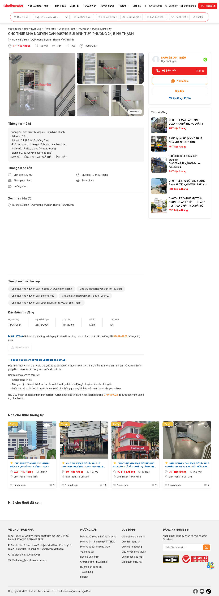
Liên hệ (137, 6)
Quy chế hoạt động (132, 546)
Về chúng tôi (87, 551)
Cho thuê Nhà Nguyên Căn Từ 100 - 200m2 (85, 295)
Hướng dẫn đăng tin (91, 566)
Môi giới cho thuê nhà (133, 536)
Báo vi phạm (20, 347)
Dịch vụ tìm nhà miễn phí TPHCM (97, 541)
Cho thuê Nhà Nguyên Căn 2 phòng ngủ (33, 295)
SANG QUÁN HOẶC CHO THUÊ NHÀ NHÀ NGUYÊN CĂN (185, 140)
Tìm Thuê (60, 6)
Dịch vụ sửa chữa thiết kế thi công (98, 536)
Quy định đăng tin (131, 541)
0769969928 (120, 336)
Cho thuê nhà (14, 28)
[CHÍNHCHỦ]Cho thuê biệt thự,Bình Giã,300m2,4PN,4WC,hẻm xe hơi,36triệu (184, 161)
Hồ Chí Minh (50, 28)
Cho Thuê (21, 17)
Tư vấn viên (89, 6)
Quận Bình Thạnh (67, 28)
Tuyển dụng (107, 6)
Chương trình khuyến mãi (94, 561)
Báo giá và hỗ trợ (89, 556)
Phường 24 (84, 28)
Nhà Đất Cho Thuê (39, 6)
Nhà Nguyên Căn (32, 28)
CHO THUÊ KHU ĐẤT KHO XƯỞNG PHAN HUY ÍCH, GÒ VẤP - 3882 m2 (188, 182)
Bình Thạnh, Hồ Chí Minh (26, 476)
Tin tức (123, 6)
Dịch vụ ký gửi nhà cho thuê (95, 546)
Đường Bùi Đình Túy (101, 28)
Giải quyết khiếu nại (132, 561)
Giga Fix (74, 6)
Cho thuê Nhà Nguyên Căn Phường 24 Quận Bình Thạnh (42, 288)
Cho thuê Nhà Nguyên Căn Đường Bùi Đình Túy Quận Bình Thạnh (46, 302)
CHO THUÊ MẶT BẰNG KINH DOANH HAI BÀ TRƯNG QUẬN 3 (186, 122)
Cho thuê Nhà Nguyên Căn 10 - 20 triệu (101, 288)
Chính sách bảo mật (132, 556)
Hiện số (200, 70)
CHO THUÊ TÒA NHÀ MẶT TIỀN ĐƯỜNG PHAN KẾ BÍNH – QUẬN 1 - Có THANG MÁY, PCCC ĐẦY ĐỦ (187, 202)
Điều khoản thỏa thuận (134, 551)
